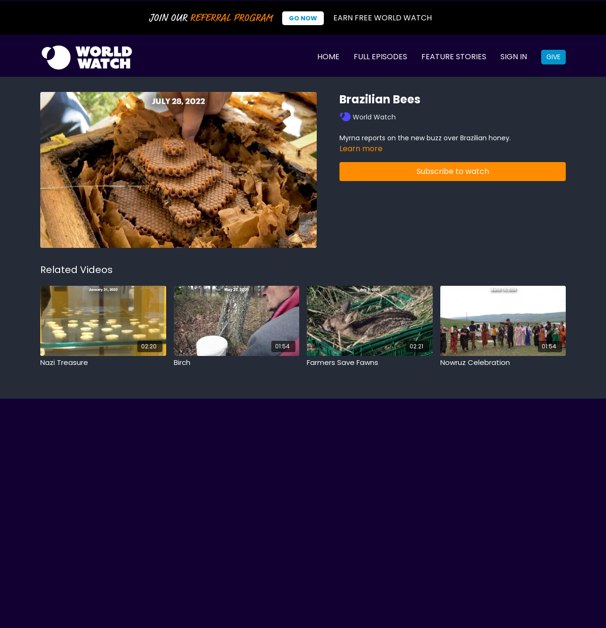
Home (328, 56)
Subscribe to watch (453, 171)
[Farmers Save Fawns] (370, 362)
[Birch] (237, 362)
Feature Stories (453, 56)
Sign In (513, 56)
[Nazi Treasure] (103, 362)
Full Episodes (380, 56)
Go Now (303, 18)
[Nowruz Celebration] (503, 362)
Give (553, 57)
